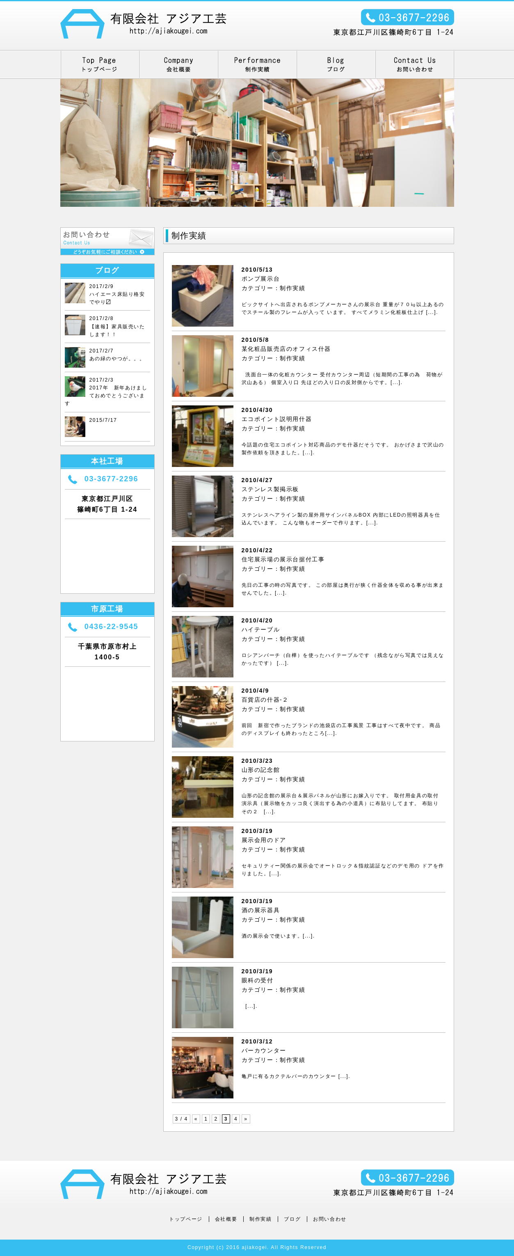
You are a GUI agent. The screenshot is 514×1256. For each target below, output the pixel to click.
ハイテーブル (261, 629)
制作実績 (292, 288)
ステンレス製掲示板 (270, 489)
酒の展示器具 (261, 910)
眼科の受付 (258, 980)
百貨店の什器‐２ (265, 699)
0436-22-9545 (111, 626)
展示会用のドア (264, 840)
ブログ (292, 1219)
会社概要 (226, 1219)
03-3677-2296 (111, 479)
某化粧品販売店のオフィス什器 (286, 348)
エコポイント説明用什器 (277, 419)
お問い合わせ (330, 1219)
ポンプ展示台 (261, 278)
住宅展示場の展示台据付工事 (283, 559)
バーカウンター (264, 1050)
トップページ (186, 1219)
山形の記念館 (261, 769)
